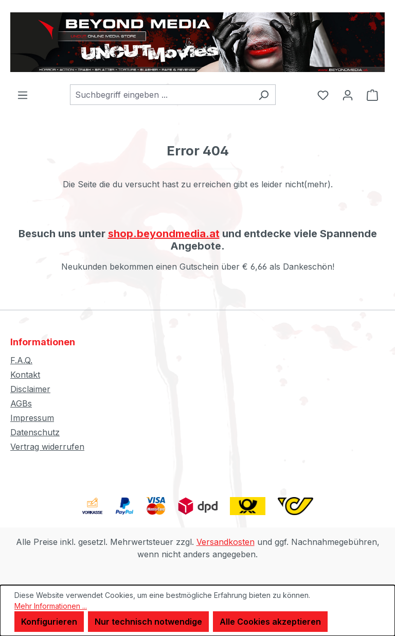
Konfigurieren (49, 621)
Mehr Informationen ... (50, 606)
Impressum (32, 418)
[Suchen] (264, 94)
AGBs (21, 403)
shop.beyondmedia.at (164, 233)
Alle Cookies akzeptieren (270, 621)
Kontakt (25, 374)
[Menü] (22, 94)
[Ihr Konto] (347, 94)
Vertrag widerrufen (47, 446)
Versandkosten (225, 542)
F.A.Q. (21, 360)
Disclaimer (30, 389)
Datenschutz (35, 432)
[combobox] (161, 94)
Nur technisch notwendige (148, 621)
